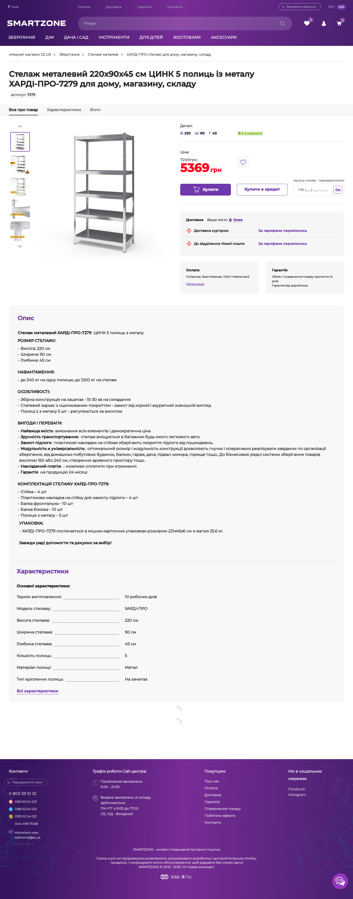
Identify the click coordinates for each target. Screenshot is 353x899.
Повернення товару (222, 808)
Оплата (84, 7)
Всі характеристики (37, 691)
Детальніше (195, 284)
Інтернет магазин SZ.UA (30, 55)
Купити (205, 190)
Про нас (211, 781)
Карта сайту (24, 844)
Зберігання (21, 37)
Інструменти (114, 37)
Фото (95, 109)
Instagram (297, 795)
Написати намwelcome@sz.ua (24, 834)
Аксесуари (224, 37)
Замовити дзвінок (301, 7)
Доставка (113, 7)
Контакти (175, 7)
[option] (20, 142)
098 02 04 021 (26, 809)
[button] (20, 126)
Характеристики (64, 109)
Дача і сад (76, 37)
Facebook (296, 789)
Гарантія (144, 7)
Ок (337, 190)
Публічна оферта (219, 815)
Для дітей (151, 37)
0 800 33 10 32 (22, 793)
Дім (49, 37)
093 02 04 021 (26, 816)
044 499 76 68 (26, 824)
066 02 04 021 (26, 802)
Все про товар (23, 109)
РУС (331, 7)
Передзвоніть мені (27, 782)
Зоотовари (187, 37)
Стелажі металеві (103, 55)
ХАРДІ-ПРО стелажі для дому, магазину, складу (169, 55)
